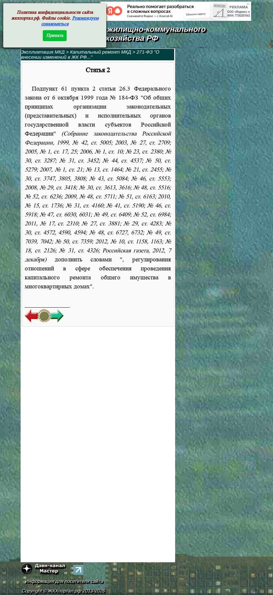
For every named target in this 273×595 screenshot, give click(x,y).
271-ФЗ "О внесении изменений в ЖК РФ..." (90, 54)
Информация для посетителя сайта (64, 581)
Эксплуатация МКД (43, 52)
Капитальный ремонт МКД (100, 52)
